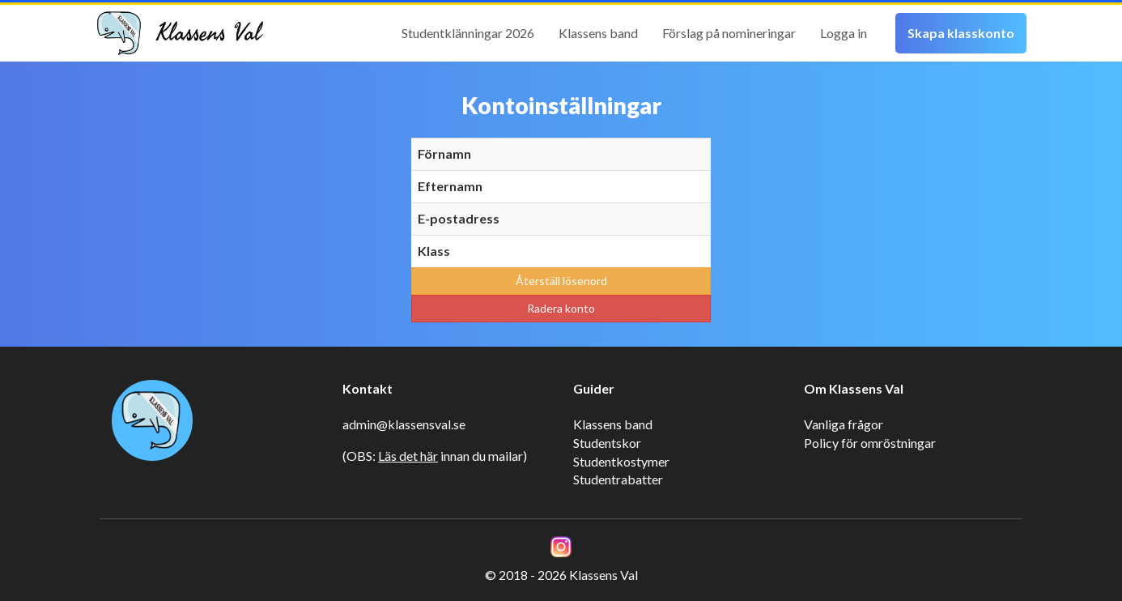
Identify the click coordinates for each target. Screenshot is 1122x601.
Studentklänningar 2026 (468, 32)
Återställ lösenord (561, 281)
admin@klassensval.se (403, 424)
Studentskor (607, 442)
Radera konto (561, 308)
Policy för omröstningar (870, 442)
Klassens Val (208, 33)
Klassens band (598, 32)
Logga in (843, 32)
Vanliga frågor (843, 424)
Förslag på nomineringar (729, 32)
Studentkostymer (621, 461)
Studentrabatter (618, 479)
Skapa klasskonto (960, 32)
